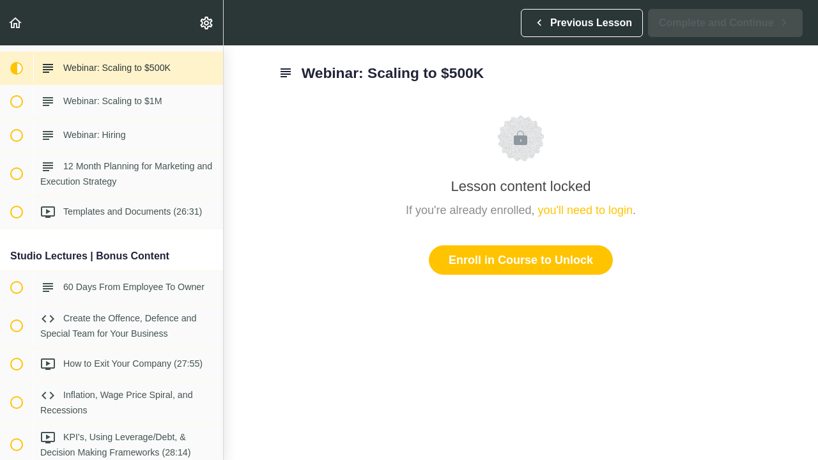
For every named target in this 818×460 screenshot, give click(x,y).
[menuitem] (207, 22)
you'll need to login (585, 210)
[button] (16, 22)
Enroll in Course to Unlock (521, 260)
